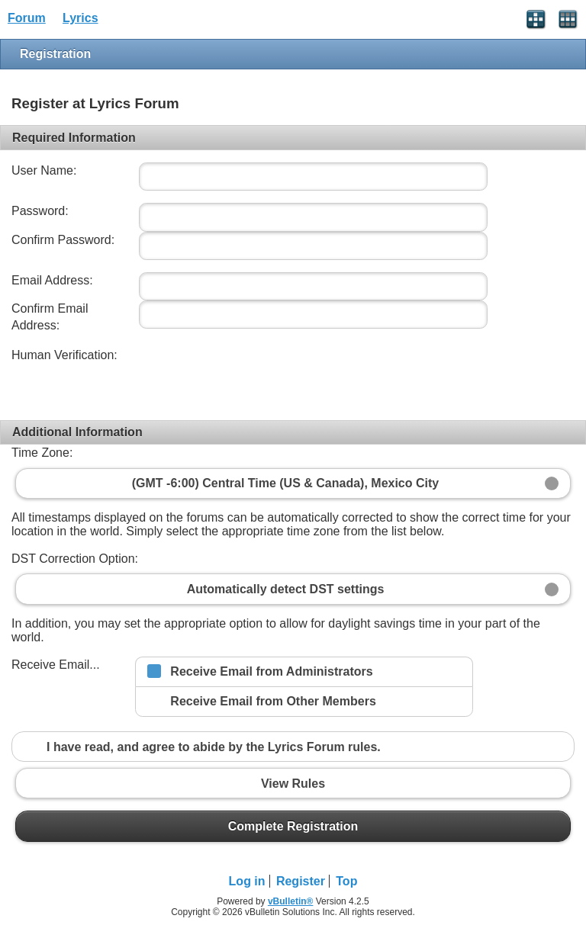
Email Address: (52, 280)
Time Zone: (41, 452)
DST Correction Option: (74, 558)
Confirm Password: (62, 239)
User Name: (43, 170)
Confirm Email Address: (49, 317)
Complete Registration (293, 825)
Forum (27, 17)
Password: (40, 210)
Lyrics (80, 17)
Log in (247, 881)
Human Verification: (64, 354)
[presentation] (251, 376)
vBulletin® (291, 901)
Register (300, 881)
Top (346, 881)
